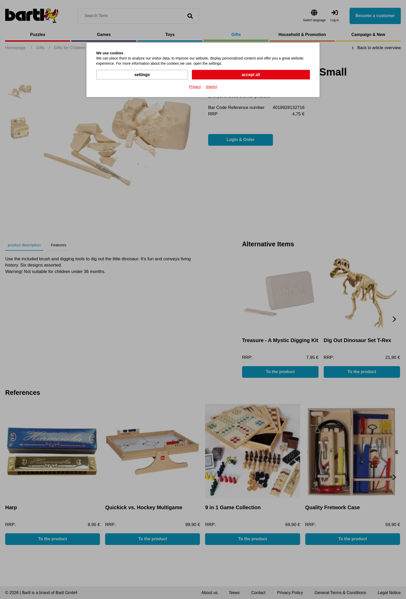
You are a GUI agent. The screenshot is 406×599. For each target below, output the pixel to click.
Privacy (195, 86)
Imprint (211, 86)
